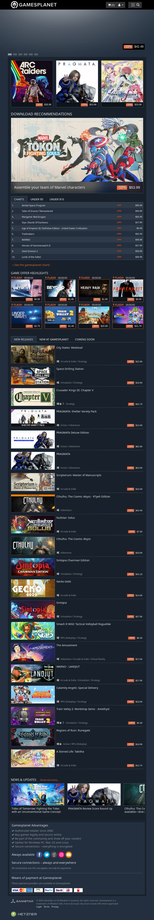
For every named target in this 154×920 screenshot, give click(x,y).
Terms (46, 906)
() (111, 5)
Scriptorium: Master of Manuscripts (78, 475)
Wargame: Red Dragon (34, 216)
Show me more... (49, 780)
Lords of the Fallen (31, 257)
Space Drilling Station (70, 369)
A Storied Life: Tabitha (70, 751)
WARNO (26, 239)
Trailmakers (28, 234)
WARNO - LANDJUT (68, 666)
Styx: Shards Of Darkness (35, 222)
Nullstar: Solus (65, 517)
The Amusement (66, 645)
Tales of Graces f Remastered (37, 211)
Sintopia (61, 602)
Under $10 (57, 199)
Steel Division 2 (30, 251)
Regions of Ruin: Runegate (73, 730)
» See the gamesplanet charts (31, 265)
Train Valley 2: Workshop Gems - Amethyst (82, 709)
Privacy (55, 906)
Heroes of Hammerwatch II (36, 245)
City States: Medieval (69, 347)
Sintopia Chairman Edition (73, 560)
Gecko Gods (63, 581)
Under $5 (36, 199)
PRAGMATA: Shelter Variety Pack (76, 411)
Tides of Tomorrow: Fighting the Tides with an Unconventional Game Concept (36, 810)
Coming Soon (85, 339)
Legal (39, 906)
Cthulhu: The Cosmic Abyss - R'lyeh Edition (83, 496)
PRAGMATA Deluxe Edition (72, 432)
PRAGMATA (63, 454)
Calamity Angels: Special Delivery (77, 688)
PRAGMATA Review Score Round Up (90, 808)
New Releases (23, 339)
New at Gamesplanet (54, 339)
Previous (16, 150)
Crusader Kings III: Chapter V (74, 390)
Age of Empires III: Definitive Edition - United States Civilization (54, 228)
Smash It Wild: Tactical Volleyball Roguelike (83, 624)
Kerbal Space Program (33, 205)
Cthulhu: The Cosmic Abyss (73, 539)
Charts (19, 199)
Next (138, 150)
